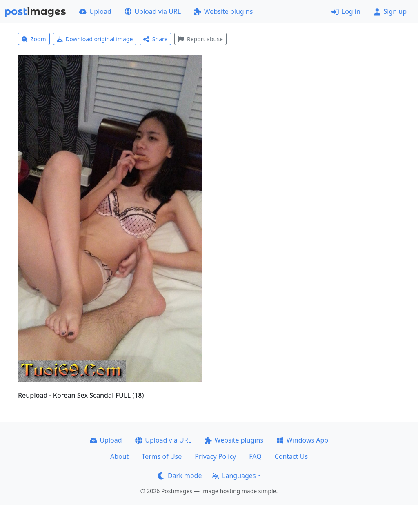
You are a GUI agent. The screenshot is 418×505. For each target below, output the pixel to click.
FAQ (255, 456)
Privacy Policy (215, 456)
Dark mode (180, 475)
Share (155, 39)
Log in (345, 11)
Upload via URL (153, 11)
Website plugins (223, 11)
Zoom (34, 39)
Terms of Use (162, 456)
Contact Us (291, 456)
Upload (95, 11)
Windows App (302, 440)
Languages (234, 475)
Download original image (95, 39)
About (119, 456)
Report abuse (200, 39)
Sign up (390, 11)
